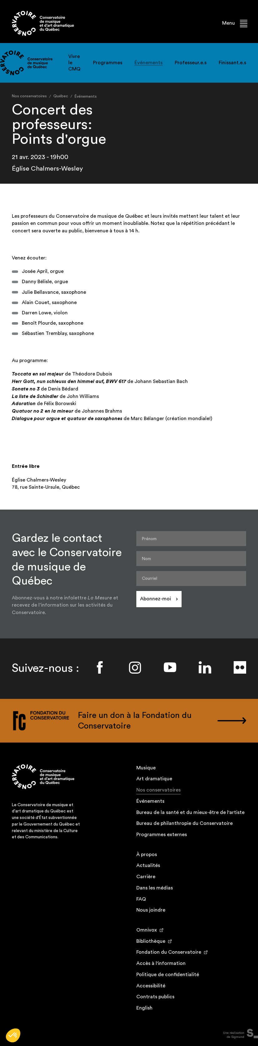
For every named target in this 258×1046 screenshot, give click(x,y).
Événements (148, 62)
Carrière (145, 876)
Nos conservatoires (158, 790)
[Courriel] (191, 578)
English (144, 1007)
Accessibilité (150, 985)
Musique (146, 767)
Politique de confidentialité (167, 974)
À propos (146, 854)
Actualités (148, 865)
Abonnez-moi (155, 598)
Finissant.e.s (232, 62)
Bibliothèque (150, 941)
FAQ (141, 899)
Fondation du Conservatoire (168, 952)
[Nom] (191, 558)
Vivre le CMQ (74, 62)
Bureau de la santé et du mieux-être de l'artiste (190, 812)
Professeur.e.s (191, 62)
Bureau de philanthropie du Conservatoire (184, 823)
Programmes (107, 62)
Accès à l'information (161, 963)
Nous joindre (150, 910)
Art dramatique (154, 778)
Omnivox (146, 929)
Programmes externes (161, 834)
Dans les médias (154, 887)
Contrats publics (155, 996)
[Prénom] (191, 538)
